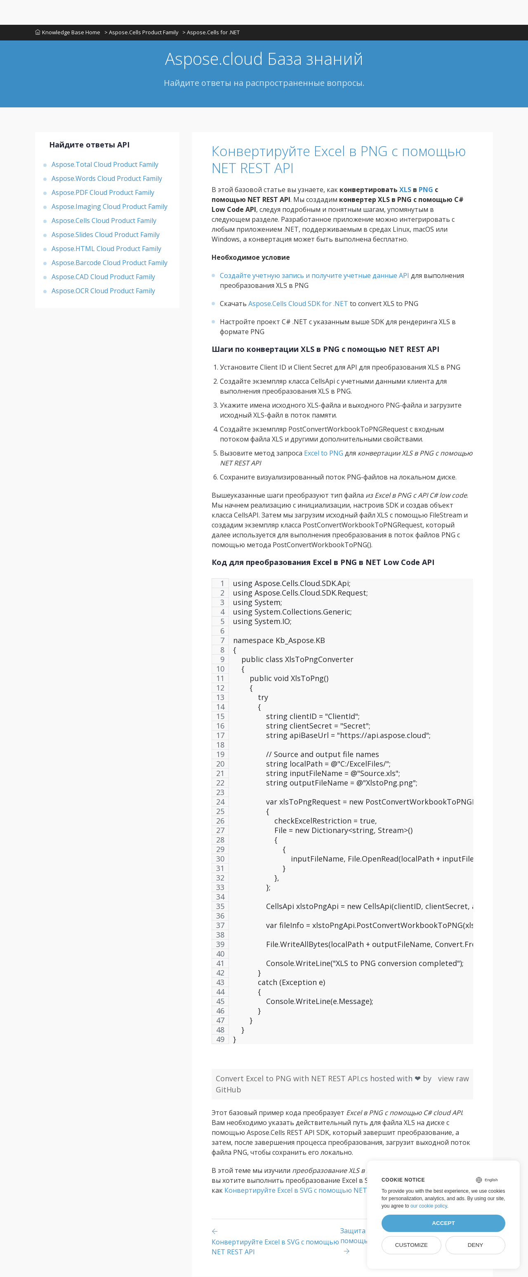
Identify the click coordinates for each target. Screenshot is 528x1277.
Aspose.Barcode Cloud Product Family (109, 263)
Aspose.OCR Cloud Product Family (103, 291)
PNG (426, 190)
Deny (475, 1245)
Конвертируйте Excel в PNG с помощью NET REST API (342, 160)
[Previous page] (276, 1241)
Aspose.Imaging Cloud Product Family (109, 206)
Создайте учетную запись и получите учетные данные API (314, 275)
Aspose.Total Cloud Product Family (105, 164)
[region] (342, 816)
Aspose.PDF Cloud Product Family (103, 192)
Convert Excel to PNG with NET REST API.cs (293, 1079)
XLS (405, 190)
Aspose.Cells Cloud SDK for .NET (298, 304)
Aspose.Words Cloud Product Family (107, 178)
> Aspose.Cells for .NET (211, 32)
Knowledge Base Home (67, 32)
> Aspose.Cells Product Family (141, 32)
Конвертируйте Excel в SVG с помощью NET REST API (310, 1190)
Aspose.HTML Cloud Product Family (106, 249)
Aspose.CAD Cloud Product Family (103, 277)
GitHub (228, 1090)
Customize (411, 1245)
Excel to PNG (323, 453)
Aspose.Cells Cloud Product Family (104, 220)
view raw (453, 1079)
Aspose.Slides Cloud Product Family (106, 235)
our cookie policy (428, 1206)
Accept (443, 1223)
